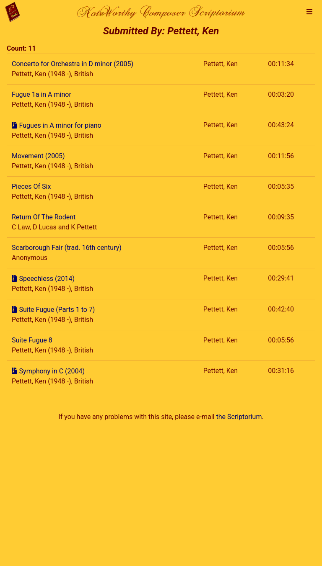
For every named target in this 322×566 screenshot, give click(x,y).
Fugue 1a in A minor (41, 94)
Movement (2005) (38, 156)
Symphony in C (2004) (52, 371)
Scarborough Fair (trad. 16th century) (67, 248)
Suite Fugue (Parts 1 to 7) (57, 310)
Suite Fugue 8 (32, 340)
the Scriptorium (239, 417)
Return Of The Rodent (43, 217)
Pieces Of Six (31, 186)
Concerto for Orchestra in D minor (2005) (72, 64)
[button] (309, 12)
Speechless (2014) (47, 279)
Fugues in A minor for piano (60, 125)
